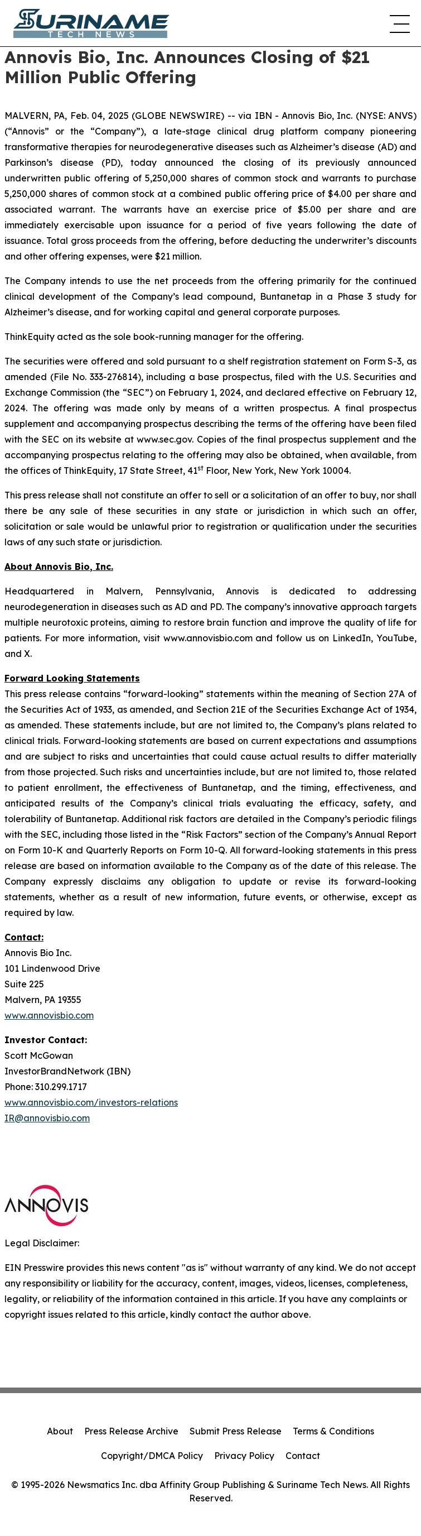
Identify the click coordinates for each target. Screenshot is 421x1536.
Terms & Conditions (333, 1431)
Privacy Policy (244, 1455)
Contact (302, 1455)
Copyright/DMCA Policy (152, 1455)
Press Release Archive (131, 1431)
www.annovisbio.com (49, 1015)
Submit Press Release (236, 1431)
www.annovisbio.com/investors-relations (91, 1102)
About (60, 1431)
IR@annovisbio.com (47, 1118)
